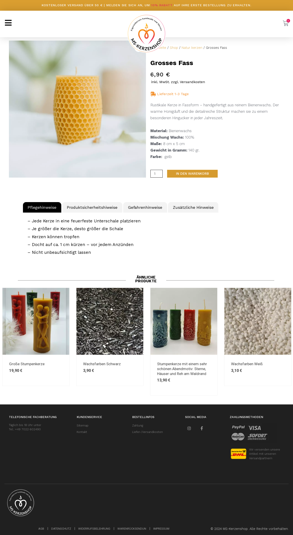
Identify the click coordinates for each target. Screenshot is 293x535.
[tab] (42, 207)
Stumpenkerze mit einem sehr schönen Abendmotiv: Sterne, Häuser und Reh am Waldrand (182, 369)
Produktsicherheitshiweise (92, 207)
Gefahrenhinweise (145, 207)
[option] (110, 337)
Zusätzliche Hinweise (193, 207)
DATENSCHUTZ (61, 528)
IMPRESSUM (161, 528)
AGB (41, 528)
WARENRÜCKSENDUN (131, 528)
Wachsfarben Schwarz (102, 364)
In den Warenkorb (192, 174)
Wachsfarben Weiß (247, 364)
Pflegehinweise (42, 207)
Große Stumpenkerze (27, 364)
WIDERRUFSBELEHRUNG (94, 528)
